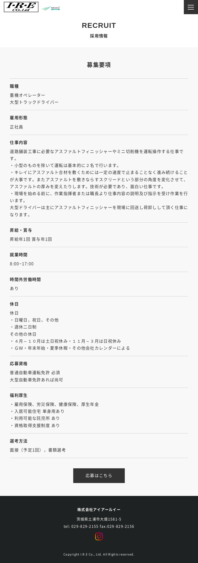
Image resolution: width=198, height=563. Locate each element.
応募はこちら (99, 475)
